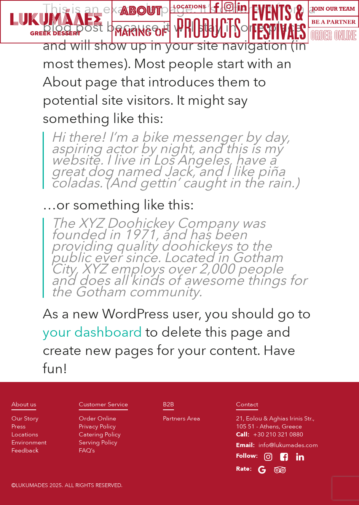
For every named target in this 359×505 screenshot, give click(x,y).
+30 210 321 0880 (278, 434)
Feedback (24, 450)
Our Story (24, 418)
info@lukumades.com (288, 445)
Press (18, 426)
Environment (28, 442)
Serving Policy (98, 442)
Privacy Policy (97, 426)
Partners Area (181, 418)
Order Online (97, 418)
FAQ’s (87, 450)
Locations (24, 434)
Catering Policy (100, 434)
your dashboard (92, 332)
